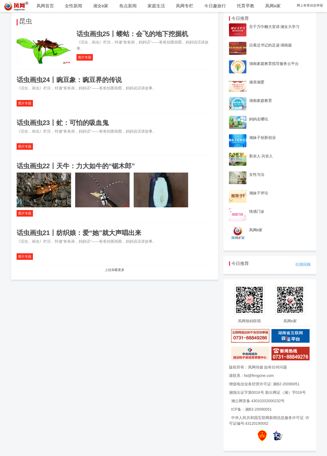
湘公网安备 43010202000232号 (258, 401)
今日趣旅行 (215, 6)
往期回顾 (303, 264)
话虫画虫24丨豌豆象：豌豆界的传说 (69, 79)
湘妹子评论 (258, 193)
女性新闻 (73, 6)
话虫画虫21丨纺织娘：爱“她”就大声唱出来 (79, 232)
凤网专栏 (184, 6)
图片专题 (84, 57)
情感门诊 (256, 211)
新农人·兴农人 (261, 156)
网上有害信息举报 (310, 5)
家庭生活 (156, 6)
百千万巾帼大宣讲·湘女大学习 (274, 26)
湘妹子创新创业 (262, 137)
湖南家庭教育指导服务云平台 (274, 63)
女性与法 (256, 174)
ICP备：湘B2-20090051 (251, 409)
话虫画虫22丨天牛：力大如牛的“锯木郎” (76, 166)
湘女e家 (101, 6)
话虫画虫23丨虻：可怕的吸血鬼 (63, 122)
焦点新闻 (128, 6)
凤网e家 (273, 6)
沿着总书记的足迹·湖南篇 (270, 45)
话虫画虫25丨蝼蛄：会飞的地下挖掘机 (132, 34)
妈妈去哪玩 (258, 119)
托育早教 (245, 6)
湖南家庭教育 (260, 100)
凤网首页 (45, 6)
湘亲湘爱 (256, 82)
